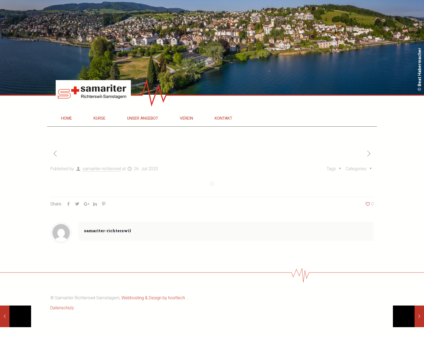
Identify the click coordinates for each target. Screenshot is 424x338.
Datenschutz (62, 307)
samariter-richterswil (101, 168)
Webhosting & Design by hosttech (153, 297)
